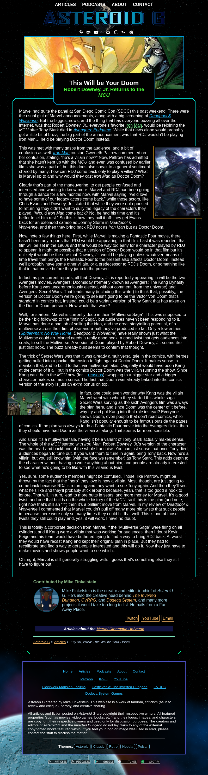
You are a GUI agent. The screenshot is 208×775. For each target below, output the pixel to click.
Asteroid (82, 746)
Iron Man (134, 125)
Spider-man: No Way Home (45, 333)
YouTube (150, 618)
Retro (113, 746)
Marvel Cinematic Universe (120, 629)
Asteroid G (41, 642)
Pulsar (143, 746)
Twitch (132, 618)
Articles (60, 642)
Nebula (127, 746)
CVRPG (88, 600)
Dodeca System (121, 600)
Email (168, 618)
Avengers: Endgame (92, 130)
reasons (95, 375)
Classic (99, 746)
